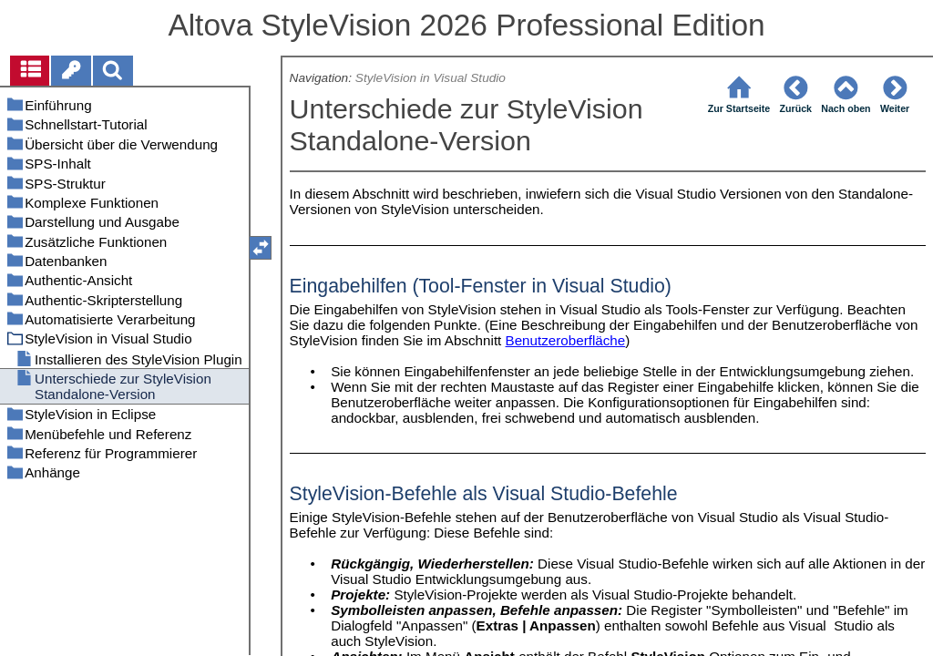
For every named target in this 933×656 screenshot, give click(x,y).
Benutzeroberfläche (566, 340)
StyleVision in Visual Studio (432, 78)
